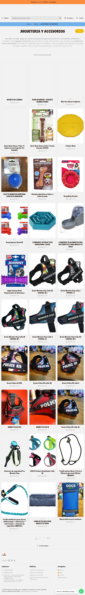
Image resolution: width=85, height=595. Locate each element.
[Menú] (5, 18)
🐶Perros (35, 24)
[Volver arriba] (42, 546)
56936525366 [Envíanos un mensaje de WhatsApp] (7, 572)
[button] (79, 31)
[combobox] (36, 18)
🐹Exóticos (61, 575)
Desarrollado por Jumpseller (29, 591)
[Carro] (80, 18)
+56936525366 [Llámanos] (7, 570)
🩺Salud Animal (62, 577)
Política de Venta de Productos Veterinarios (39, 578)
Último (48, 538)
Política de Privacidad (36, 575)
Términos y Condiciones (37, 570)
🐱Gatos (60, 572)
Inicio (28, 24)
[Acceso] (69, 18)
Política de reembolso (36, 572)
